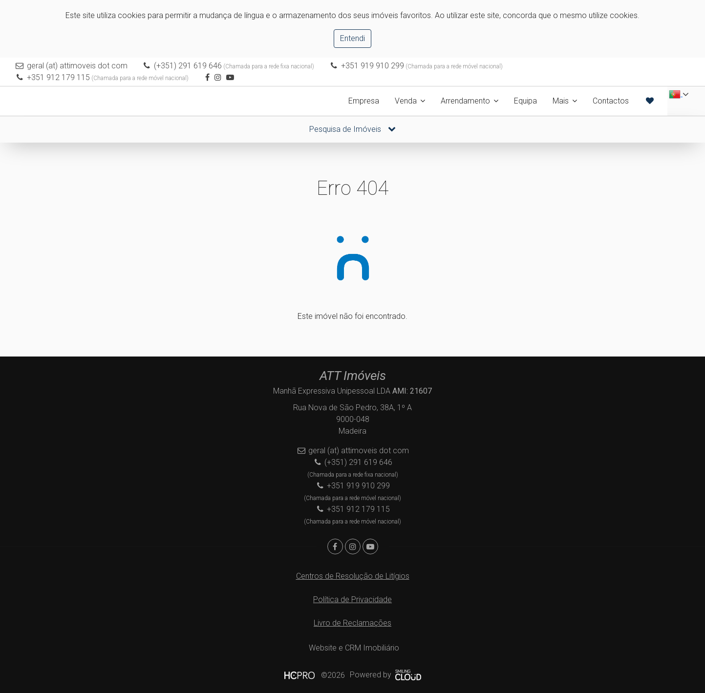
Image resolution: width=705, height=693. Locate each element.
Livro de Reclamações (352, 623)
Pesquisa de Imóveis (352, 129)
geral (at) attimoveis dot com (77, 65)
